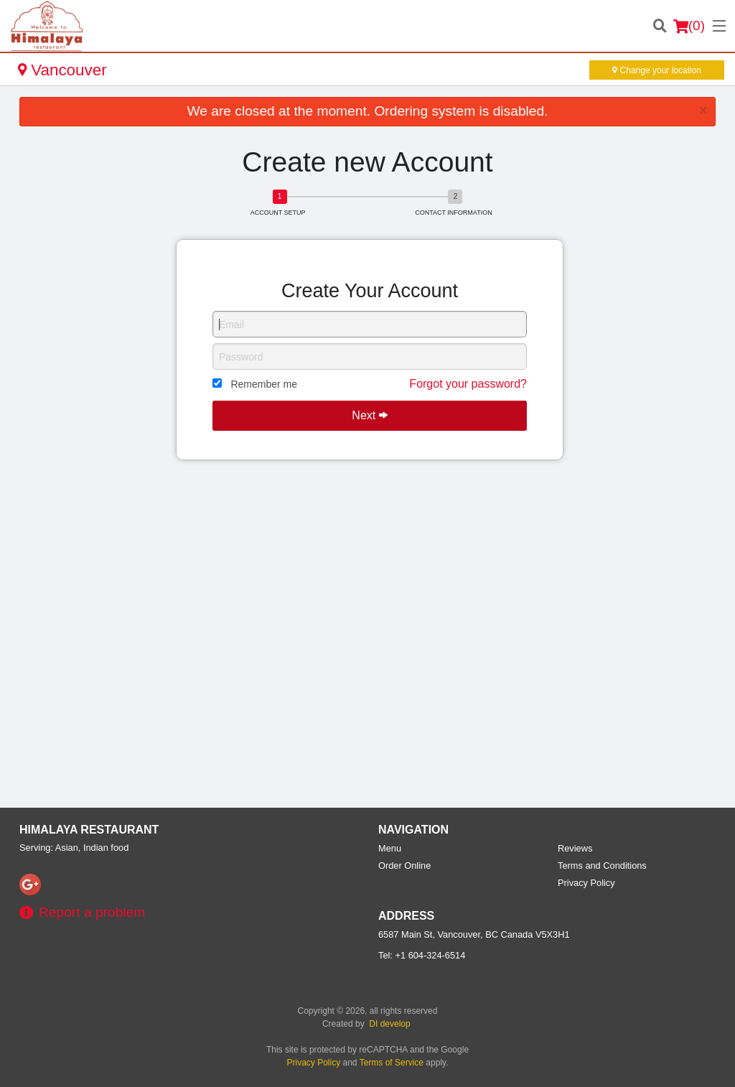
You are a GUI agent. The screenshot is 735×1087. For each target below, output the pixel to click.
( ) (689, 26)
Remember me (263, 384)
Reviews (575, 848)
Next (369, 415)
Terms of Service (391, 1063)
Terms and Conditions (602, 865)
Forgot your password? (468, 384)
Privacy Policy (586, 882)
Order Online (404, 865)
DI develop (389, 1024)
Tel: (421, 955)
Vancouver (62, 70)
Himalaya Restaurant (89, 830)
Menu (389, 848)
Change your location (656, 70)
